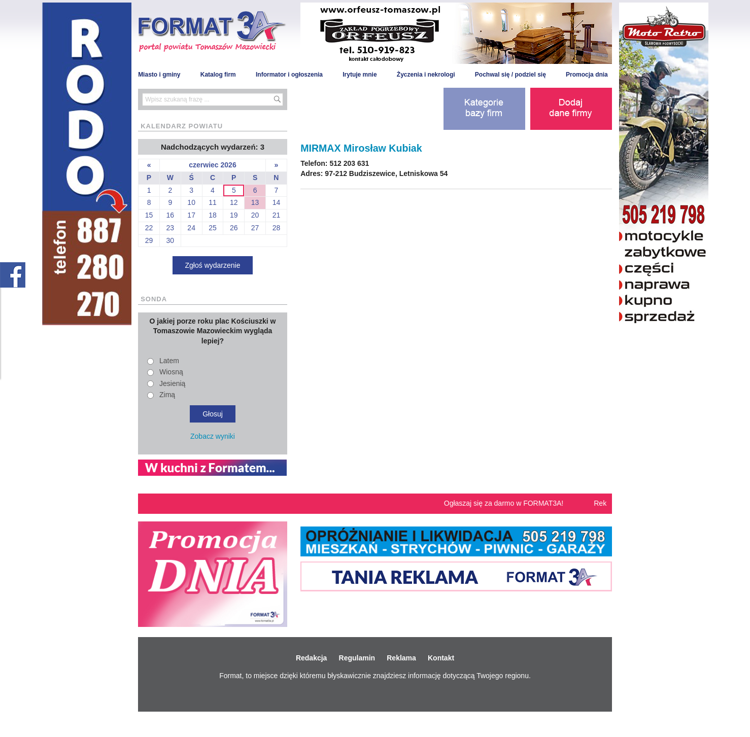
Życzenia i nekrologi (426, 74)
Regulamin (357, 658)
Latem (169, 361)
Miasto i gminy (159, 74)
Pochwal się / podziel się (510, 74)
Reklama (401, 658)
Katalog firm (218, 74)
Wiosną (171, 372)
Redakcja (311, 658)
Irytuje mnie (360, 74)
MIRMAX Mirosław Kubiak (361, 148)
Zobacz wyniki (212, 436)
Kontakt (441, 658)
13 (255, 202)
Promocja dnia (587, 74)
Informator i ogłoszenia (289, 74)
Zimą (167, 395)
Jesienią (172, 383)
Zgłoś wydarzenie (213, 265)
